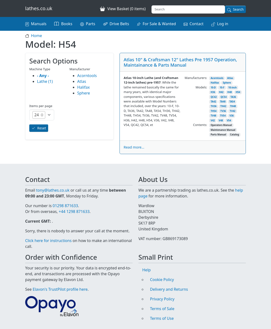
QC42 (214, 97)
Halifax (215, 82)
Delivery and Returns (169, 289)
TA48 (223, 101)
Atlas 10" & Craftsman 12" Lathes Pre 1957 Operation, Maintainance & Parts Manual (180, 62)
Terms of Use (162, 318)
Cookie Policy (162, 279)
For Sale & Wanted (159, 23)
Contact (196, 23)
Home (36, 35)
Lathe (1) (45, 81)
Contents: (200, 125)
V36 (231, 115)
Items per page (40, 106)
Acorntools (217, 78)
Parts (90, 23)
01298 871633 (65, 205)
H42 (221, 92)
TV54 (223, 115)
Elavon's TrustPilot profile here (60, 289)
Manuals (38, 23)
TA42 (213, 101)
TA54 (232, 101)
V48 (221, 120)
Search (238, 9)
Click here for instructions (48, 240)
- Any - (43, 75)
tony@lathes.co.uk (52, 190)
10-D (213, 87)
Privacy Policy (162, 299)
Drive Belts (119, 23)
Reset (41, 128)
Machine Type (39, 69)
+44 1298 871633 (74, 211)
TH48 (233, 106)
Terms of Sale (162, 308)
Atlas (230, 78)
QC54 (223, 97)
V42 (213, 120)
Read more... (134, 147)
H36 (213, 92)
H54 (238, 92)
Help (146, 270)
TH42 (223, 106)
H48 (229, 92)
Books (66, 23)
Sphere (227, 82)
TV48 (213, 115)
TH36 (213, 106)
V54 (229, 120)
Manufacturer (79, 69)
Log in (222, 23)
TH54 (213, 111)
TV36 (223, 111)
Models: (201, 87)
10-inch (232, 87)
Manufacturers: (196, 78)
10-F (222, 87)
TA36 (233, 97)
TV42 (232, 111)
